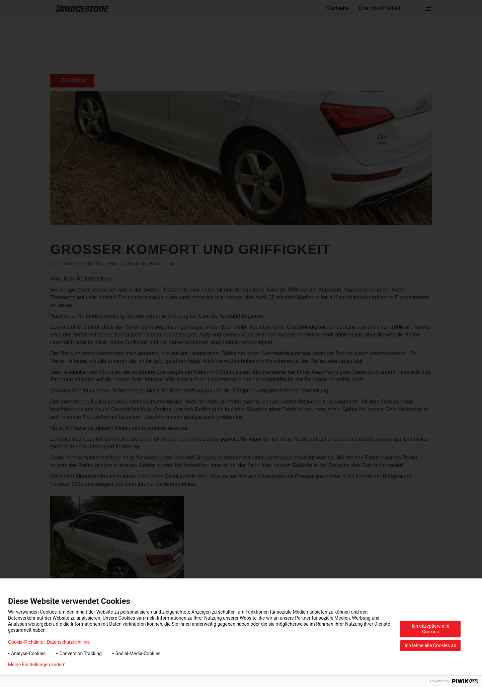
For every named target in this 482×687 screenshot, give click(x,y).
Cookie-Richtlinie (25, 642)
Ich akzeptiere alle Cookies (430, 628)
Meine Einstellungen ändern (37, 664)
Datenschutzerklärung (99, 664)
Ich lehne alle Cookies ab (430, 645)
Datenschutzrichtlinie (68, 642)
